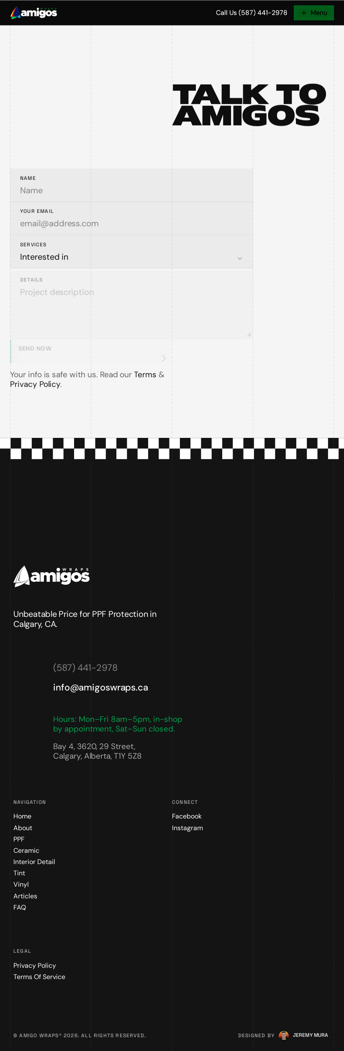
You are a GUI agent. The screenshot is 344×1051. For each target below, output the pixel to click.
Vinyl (21, 884)
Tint (19, 873)
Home (22, 816)
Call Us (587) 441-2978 (252, 13)
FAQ (19, 907)
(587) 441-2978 (85, 668)
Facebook (187, 816)
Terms (145, 374)
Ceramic (26, 850)
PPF (19, 839)
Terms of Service (39, 976)
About (22, 827)
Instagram (187, 827)
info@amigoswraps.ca (100, 687)
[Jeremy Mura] (310, 1035)
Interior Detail (34, 861)
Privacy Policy (35, 384)
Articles (25, 896)
